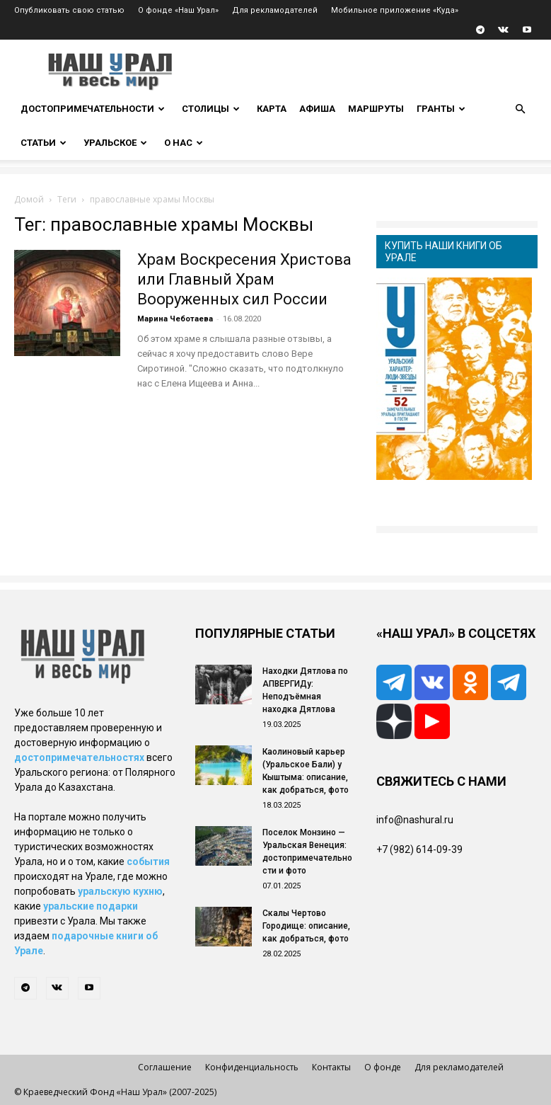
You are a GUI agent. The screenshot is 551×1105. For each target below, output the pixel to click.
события (148, 861)
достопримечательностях (79, 757)
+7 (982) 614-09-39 (419, 849)
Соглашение (165, 1067)
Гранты (441, 108)
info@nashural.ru (414, 819)
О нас (183, 142)
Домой (29, 199)
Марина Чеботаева (175, 319)
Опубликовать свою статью (69, 10)
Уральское (115, 142)
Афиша (317, 108)
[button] (521, 109)
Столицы (211, 108)
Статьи (43, 142)
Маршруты (376, 108)
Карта (271, 108)
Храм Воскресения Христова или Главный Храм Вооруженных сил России (244, 279)
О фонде (382, 1067)
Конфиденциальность (251, 1067)
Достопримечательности (93, 108)
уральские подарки (90, 906)
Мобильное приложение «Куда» (394, 10)
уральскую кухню (120, 891)
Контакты (331, 1067)
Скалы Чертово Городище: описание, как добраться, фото (306, 926)
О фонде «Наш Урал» (178, 10)
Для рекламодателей (275, 10)
